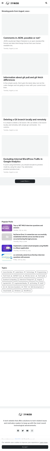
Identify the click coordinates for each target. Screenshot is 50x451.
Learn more (44, 442)
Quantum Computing (10, 279)
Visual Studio (7, 290)
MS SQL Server (30, 276)
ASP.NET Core (17, 276)
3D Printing (33, 283)
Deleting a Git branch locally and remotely (25, 119)
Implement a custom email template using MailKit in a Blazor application (30, 247)
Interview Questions (14, 287)
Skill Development (37, 287)
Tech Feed (6, 276)
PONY (25, 287)
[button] (2, 3)
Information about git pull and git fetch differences (23, 78)
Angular (39, 279)
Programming (41, 272)
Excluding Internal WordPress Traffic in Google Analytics (23, 160)
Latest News (19, 272)
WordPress (27, 290)
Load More (24, 181)
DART (42, 283)
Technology (30, 272)
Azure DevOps (7, 272)
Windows (17, 290)
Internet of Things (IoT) (27, 279)
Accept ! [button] (25, 447)
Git (4, 287)
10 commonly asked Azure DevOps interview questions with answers (29, 256)
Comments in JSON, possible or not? (22, 38)
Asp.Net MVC (7, 283)
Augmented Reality (20, 283)
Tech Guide (41, 276)
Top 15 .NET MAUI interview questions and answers (28, 227)
